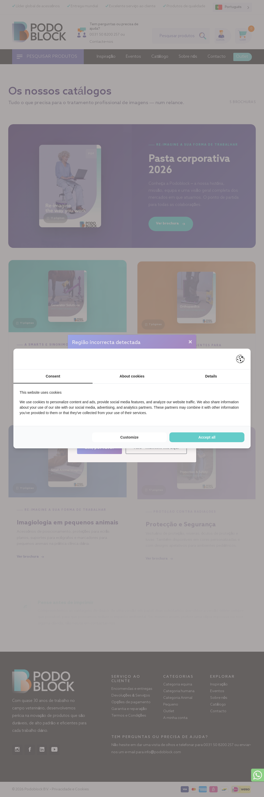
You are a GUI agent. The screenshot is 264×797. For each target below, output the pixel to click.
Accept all (207, 437)
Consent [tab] (53, 376)
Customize (129, 437)
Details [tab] (211, 376)
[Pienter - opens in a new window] (240, 359)
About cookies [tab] (132, 376)
